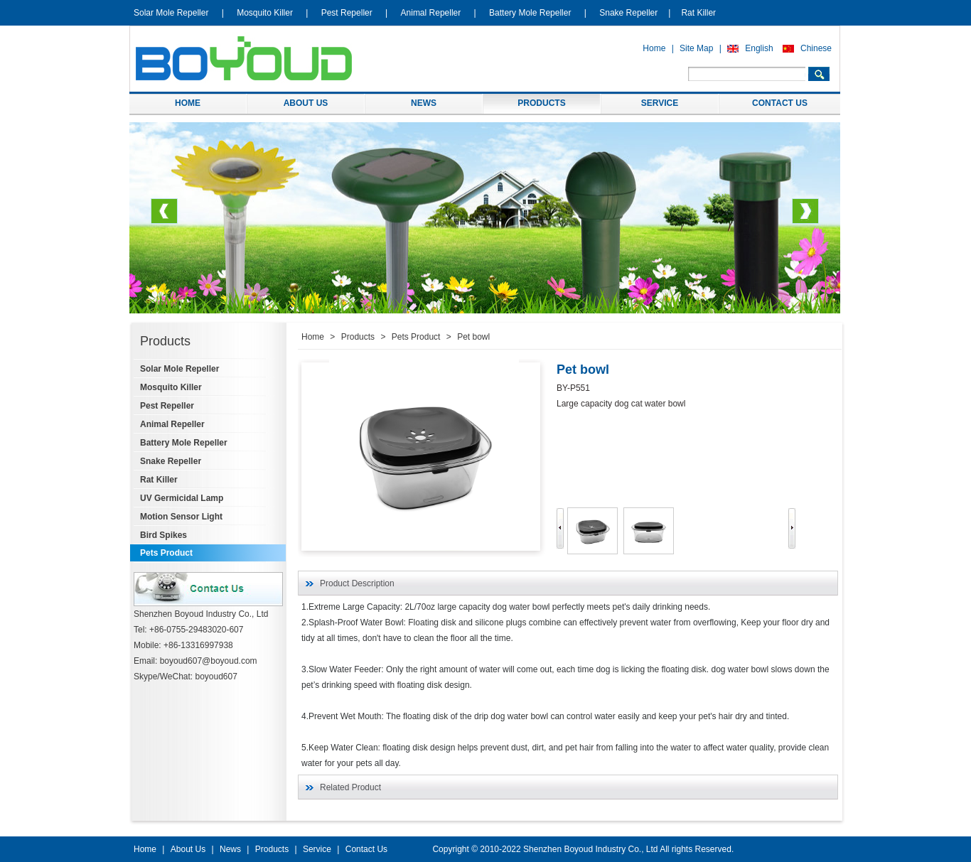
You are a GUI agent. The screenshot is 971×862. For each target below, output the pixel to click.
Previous (164, 216)
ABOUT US (306, 103)
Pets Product (166, 553)
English (759, 48)
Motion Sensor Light (181, 517)
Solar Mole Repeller (171, 13)
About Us (188, 849)
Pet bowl (473, 337)
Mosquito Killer (265, 13)
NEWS (423, 103)
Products (358, 337)
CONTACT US (780, 103)
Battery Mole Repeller (530, 13)
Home (654, 48)
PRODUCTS (541, 103)
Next (805, 216)
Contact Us (366, 849)
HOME (187, 103)
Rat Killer (698, 13)
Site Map (696, 48)
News (230, 849)
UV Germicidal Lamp (181, 498)
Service (317, 849)
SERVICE (659, 103)
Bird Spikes (163, 535)
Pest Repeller (346, 13)
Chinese (816, 48)
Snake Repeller (628, 13)
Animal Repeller (431, 13)
